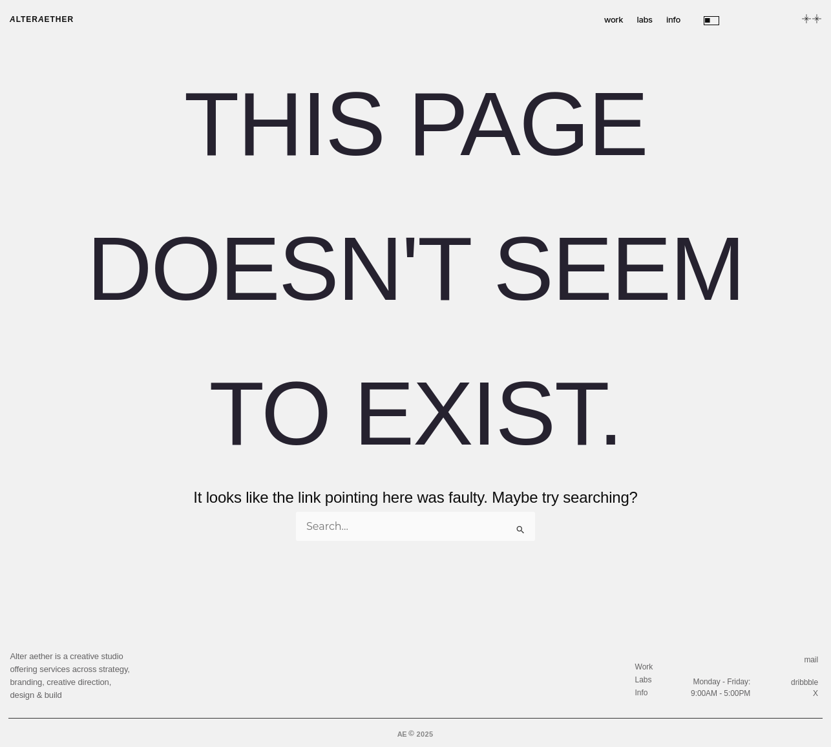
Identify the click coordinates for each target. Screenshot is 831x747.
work (613, 19)
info (673, 19)
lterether (42, 19)
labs (645, 19)
